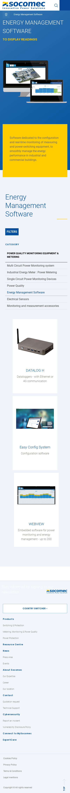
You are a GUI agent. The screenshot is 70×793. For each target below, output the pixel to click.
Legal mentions (10, 777)
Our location (8, 689)
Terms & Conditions (12, 771)
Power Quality (15, 285)
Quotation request (11, 701)
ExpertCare (9, 739)
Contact (8, 695)
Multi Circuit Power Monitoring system (30, 265)
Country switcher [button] (34, 608)
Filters (12, 231)
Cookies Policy (10, 758)
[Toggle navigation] (65, 5)
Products (8, 619)
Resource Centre (13, 644)
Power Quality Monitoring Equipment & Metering (33, 255)
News (6, 650)
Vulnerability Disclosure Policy (17, 727)
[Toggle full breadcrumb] (6, 14)
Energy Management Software (26, 292)
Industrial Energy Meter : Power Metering (32, 272)
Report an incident (11, 721)
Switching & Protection (13, 625)
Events (6, 663)
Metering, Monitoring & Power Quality (20, 632)
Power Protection (11, 638)
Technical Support (11, 708)
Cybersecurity (11, 714)
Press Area (8, 657)
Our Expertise (9, 676)
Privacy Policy (10, 765)
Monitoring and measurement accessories (33, 306)
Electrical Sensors (18, 299)
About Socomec (12, 669)
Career (6, 682)
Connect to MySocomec (17, 733)
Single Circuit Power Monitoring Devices (31, 279)
